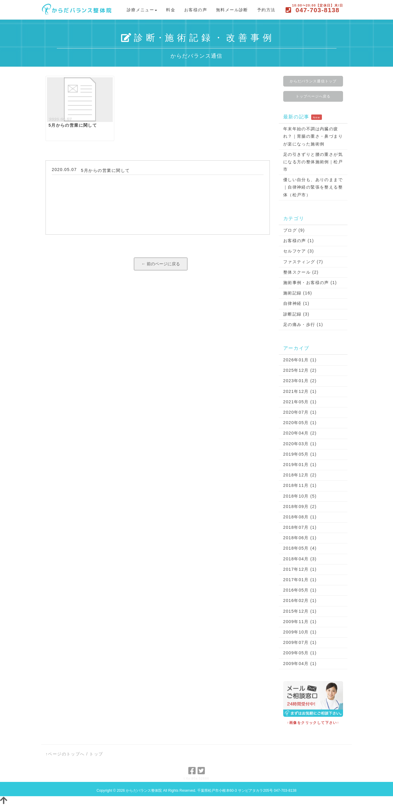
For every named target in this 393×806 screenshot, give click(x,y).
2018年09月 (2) (300, 506)
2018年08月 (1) (300, 517)
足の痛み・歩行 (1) (303, 324)
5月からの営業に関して (105, 170)
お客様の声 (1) (298, 240)
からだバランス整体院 (144, 790)
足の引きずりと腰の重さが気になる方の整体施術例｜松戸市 (313, 162)
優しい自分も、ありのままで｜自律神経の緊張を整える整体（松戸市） (313, 187)
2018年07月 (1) (300, 527)
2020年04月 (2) (300, 433)
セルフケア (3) (298, 251)
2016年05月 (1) (300, 590)
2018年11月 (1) (300, 485)
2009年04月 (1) (300, 663)
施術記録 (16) (297, 293)
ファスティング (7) (303, 261)
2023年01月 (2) (300, 380)
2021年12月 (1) (300, 391)
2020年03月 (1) (300, 443)
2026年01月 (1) (300, 359)
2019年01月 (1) (300, 464)
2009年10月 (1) (300, 632)
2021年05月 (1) (300, 401)
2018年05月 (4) (300, 548)
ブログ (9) (294, 230)
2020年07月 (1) (300, 412)
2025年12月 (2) (300, 370)
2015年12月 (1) (300, 611)
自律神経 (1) (296, 303)
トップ (96, 754)
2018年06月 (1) (300, 537)
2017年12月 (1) (300, 569)
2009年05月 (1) (300, 652)
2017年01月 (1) (300, 579)
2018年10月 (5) (300, 496)
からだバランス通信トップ (313, 81)
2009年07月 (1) (300, 642)
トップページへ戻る (313, 96)
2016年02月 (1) (300, 600)
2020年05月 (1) (300, 422)
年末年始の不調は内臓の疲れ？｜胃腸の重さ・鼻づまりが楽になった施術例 (313, 136)
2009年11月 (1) (300, 621)
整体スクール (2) (301, 272)
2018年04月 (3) (300, 558)
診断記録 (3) (296, 314)
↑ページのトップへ (65, 754)
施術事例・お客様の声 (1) (310, 282)
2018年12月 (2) (300, 475)
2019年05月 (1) (300, 454)
